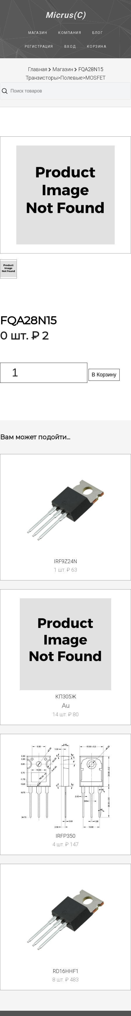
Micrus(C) (65, 15)
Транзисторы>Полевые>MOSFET (66, 78)
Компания (69, 33)
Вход (70, 46)
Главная (37, 69)
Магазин (37, 33)
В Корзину (104, 375)
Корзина (97, 46)
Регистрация (39, 46)
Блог (97, 33)
